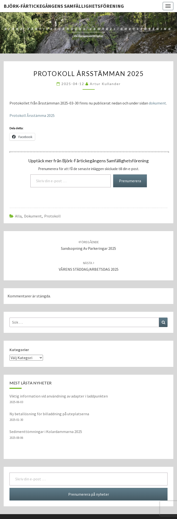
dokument (157, 103)
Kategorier (19, 349)
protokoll (52, 216)
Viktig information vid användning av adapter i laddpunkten (58, 396)
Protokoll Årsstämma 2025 (32, 115)
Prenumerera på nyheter (88, 494)
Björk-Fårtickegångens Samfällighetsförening (64, 6)
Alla (18, 216)
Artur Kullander (105, 84)
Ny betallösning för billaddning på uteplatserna (49, 413)
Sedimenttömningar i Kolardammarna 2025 (45, 431)
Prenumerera (130, 180)
